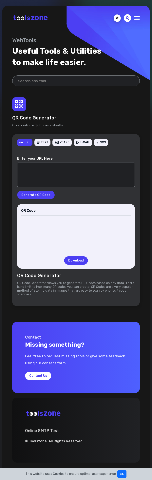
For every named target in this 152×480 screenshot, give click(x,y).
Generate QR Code (35, 195)
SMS (101, 142)
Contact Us (38, 376)
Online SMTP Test (42, 430)
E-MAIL (83, 142)
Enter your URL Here (35, 158)
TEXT (42, 142)
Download (76, 260)
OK (122, 474)
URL (24, 142)
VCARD (62, 142)
